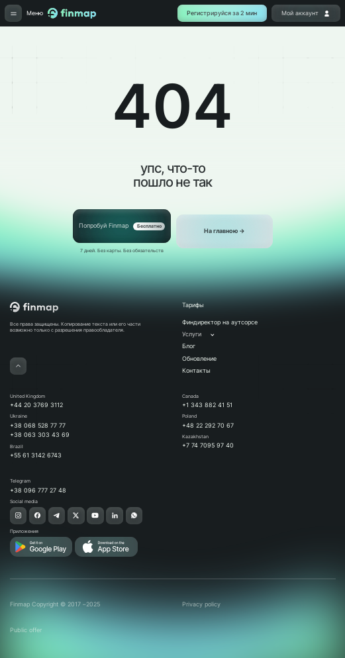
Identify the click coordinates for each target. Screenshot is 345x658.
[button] (205, 334)
